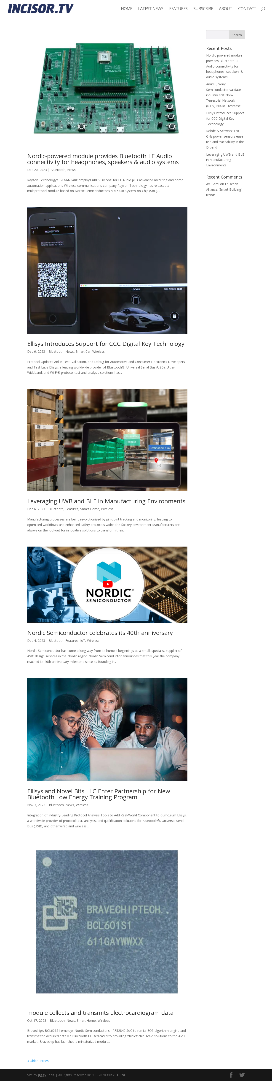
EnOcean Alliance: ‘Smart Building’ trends (223, 189)
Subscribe (203, 9)
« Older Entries (38, 1061)
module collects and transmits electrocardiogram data (100, 1012)
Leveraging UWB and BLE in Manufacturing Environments (106, 501)
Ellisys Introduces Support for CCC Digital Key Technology (105, 343)
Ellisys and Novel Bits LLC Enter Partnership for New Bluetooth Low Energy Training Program (98, 794)
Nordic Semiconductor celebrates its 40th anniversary (100, 633)
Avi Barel (212, 184)
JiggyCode (46, 1075)
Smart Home (89, 509)
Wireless (98, 351)
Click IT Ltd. (116, 1075)
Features (178, 9)
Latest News (150, 9)
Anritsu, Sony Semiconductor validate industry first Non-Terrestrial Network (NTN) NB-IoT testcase (223, 95)
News (71, 170)
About (225, 9)
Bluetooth (58, 170)
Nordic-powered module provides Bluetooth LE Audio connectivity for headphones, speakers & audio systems (103, 159)
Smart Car (83, 351)
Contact (247, 9)
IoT (82, 640)
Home (126, 9)
